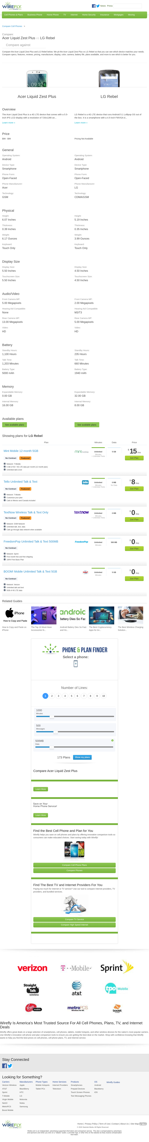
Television (56, 1089)
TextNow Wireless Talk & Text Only (26, 512)
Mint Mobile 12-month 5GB (21, 450)
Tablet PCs (40, 1089)
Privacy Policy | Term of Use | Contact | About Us (107, 1123)
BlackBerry (24, 1089)
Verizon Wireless (9, 1085)
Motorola (23, 1099)
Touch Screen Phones (79, 1092)
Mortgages (118, 15)
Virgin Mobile (7, 1099)
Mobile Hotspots (42, 1085)
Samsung (23, 1106)
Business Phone (35, 15)
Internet (74, 15)
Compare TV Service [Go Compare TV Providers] (74, 919)
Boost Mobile (7, 1110)
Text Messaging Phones (80, 1096)
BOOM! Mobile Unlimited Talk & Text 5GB (30, 571)
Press (110, 6)
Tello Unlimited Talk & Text (20, 481)
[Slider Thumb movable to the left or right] (52, 717)
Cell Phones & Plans (13, 15)
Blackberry (97, 1089)
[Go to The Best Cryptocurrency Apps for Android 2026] (101, 615)
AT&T (4, 1089)
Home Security (89, 15)
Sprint (4, 1092)
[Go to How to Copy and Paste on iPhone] (15, 615)
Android (96, 1085)
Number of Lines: (74, 688)
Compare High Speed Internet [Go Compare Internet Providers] (74, 925)
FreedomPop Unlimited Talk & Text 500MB (31, 541)
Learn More (41, 789)
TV (64, 15)
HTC (21, 1092)
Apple (21, 1085)
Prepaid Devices (77, 1089)
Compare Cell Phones (12, 26)
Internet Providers (59, 1085)
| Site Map (134, 1123)
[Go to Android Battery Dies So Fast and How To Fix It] (72, 615)
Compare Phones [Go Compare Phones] (75, 870)
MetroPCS (6, 1106)
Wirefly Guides (111, 1082)
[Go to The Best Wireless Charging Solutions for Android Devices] (130, 615)
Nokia (21, 1103)
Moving (131, 15)
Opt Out (143, 1123)
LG (20, 1096)
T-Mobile (5, 1096)
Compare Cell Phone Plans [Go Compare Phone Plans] (74, 865)
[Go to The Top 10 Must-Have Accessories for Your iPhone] (43, 615)
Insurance (104, 15)
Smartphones (75, 1085)
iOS (94, 1092)
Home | (80, 1123)
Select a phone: (76, 657)
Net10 (4, 1103)
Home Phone (53, 15)
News (103, 6)
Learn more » (8, 122)
